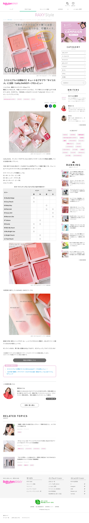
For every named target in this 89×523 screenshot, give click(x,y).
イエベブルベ (26, 99)
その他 (63, 77)
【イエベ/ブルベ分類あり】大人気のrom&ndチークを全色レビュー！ (27, 369)
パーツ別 (75, 149)
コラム (63, 73)
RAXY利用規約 (52, 491)
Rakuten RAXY (10, 3)
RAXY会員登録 (74, 481)
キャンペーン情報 (44, 9)
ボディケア (65, 63)
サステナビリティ (26, 517)
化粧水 (82, 149)
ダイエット (81, 152)
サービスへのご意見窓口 (54, 489)
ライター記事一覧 (51, 398)
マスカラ (43, 448)
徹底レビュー (20, 448)
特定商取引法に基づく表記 (55, 493)
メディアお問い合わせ (54, 484)
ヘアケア (64, 66)
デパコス (65, 152)
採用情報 (57, 506)
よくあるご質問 (78, 9)
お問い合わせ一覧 (16, 517)
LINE (72, 489)
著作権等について (49, 506)
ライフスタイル (77, 155)
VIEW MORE (82, 125)
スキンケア (65, 53)
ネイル (63, 70)
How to (19, 432)
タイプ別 (68, 155)
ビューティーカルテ (31, 489)
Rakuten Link (74, 491)
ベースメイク (65, 56)
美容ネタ (26, 465)
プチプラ (19, 99)
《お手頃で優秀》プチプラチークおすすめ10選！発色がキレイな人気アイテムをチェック (30, 373)
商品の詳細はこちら (29, 360)
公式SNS (60, 9)
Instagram (73, 486)
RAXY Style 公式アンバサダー (9, 99)
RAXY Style (28, 9)
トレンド (81, 140)
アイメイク (10, 97)
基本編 (81, 137)
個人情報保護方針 (40, 506)
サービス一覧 (6, 517)
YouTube (73, 493)
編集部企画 (80, 134)
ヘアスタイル (70, 146)
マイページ (29, 486)
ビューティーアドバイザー (33, 491)
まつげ (32, 465)
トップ (11, 9)
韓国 (65, 140)
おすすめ (20, 465)
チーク (33, 99)
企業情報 (32, 506)
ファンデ (73, 152)
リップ (78, 143)
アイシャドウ (28, 448)
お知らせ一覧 (52, 481)
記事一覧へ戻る (30, 405)
